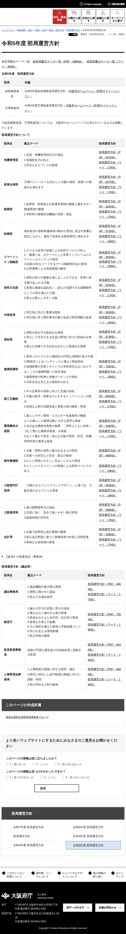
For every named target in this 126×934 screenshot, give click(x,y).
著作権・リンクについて (43, 875)
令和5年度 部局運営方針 (88, 845)
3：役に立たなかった (70, 764)
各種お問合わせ (107, 907)
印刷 (75, 34)
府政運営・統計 (25, 30)
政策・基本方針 (56, 30)
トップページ (8, 30)
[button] (90, 3)
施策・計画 (40, 30)
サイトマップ (119, 875)
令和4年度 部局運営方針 (28, 845)
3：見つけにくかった (78, 777)
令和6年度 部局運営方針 (88, 827)
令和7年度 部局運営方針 (28, 827)
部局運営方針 (73, 30)
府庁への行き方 (75, 907)
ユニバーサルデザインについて (72, 875)
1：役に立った (18, 764)
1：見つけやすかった (22, 777)
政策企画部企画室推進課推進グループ (27, 717)
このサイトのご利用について (15, 875)
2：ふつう (42, 764)
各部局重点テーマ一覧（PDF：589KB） (58, 61)
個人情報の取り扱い (99, 875)
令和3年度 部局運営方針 (88, 836)
